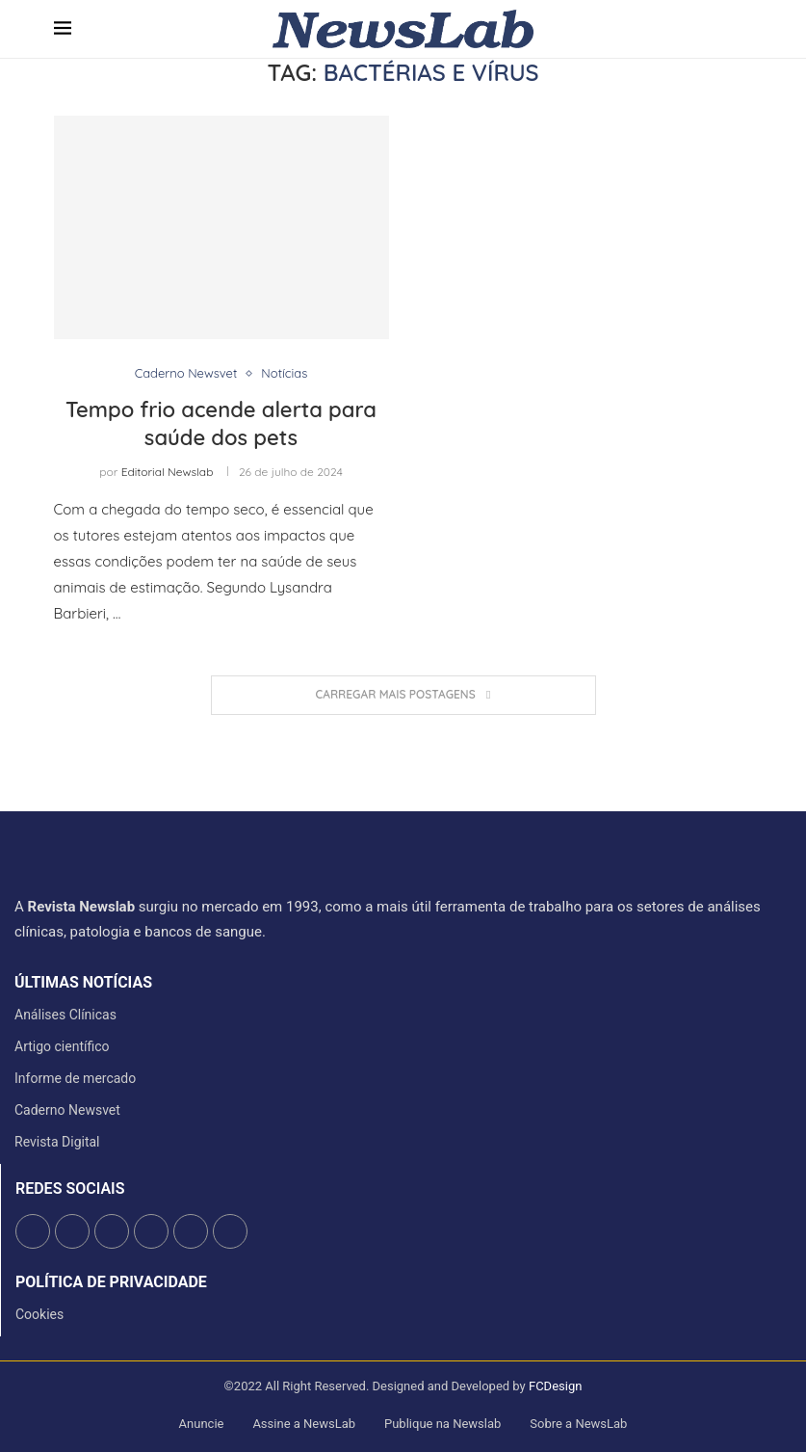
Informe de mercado (75, 1078)
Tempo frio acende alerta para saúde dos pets (221, 424)
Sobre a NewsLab (578, 1423)
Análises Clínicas (65, 1014)
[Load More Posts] (403, 695)
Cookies (39, 1314)
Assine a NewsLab (303, 1423)
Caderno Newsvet (67, 1110)
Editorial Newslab (167, 471)
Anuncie (201, 1423)
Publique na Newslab (442, 1423)
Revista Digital (57, 1141)
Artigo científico (62, 1046)
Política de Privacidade (111, 1282)
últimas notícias (83, 982)
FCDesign (555, 1386)
